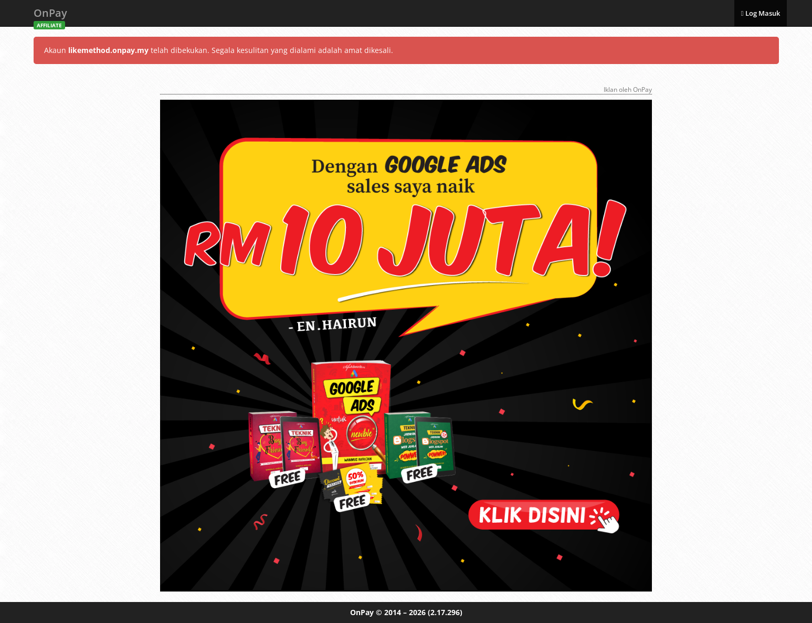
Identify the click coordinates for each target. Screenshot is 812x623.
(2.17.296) (445, 612)
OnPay (50, 16)
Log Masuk (760, 13)
